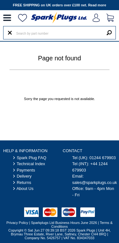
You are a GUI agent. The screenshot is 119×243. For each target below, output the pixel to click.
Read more (97, 5)
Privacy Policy (17, 223)
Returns (24, 182)
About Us (25, 188)
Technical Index (31, 163)
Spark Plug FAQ (31, 157)
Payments (26, 170)
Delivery (24, 176)
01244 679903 (102, 157)
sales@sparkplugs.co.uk (94, 182)
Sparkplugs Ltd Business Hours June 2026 (64, 223)
